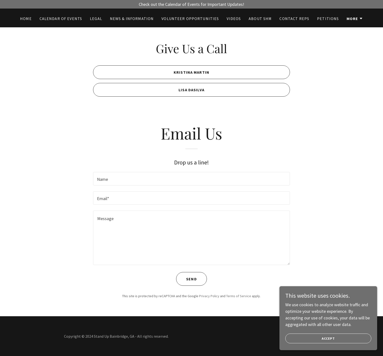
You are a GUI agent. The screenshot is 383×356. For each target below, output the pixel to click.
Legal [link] (96, 18)
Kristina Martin (191, 72)
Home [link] (26, 18)
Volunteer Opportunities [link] (190, 18)
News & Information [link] (132, 18)
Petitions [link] (328, 18)
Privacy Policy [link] (209, 296)
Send (191, 278)
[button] (355, 18)
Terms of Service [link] (238, 296)
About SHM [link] (260, 18)
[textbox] (191, 178)
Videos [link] (234, 18)
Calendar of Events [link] (61, 18)
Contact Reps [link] (294, 18)
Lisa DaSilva (191, 89)
